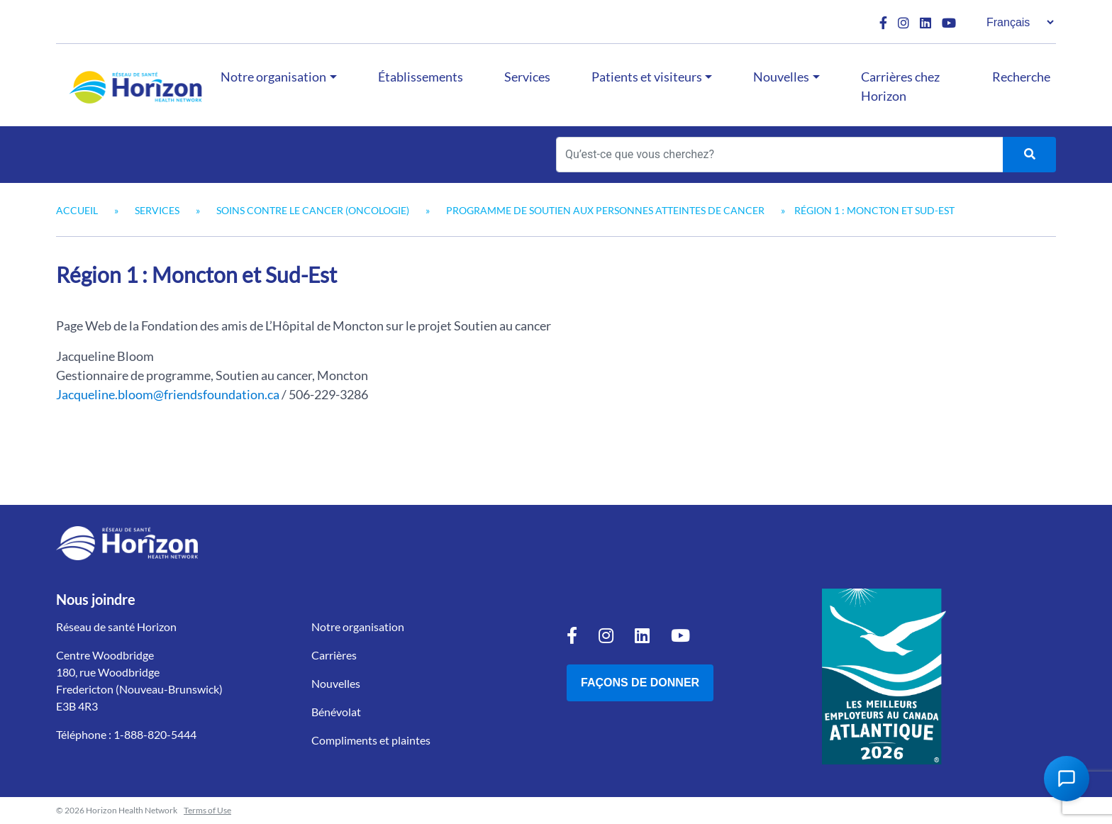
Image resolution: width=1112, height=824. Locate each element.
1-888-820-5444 (154, 734)
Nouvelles (781, 76)
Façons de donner (640, 683)
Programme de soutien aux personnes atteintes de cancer (605, 210)
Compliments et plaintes (370, 740)
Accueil (77, 210)
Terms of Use (207, 810)
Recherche (1021, 76)
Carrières (334, 655)
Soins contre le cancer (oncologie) (312, 210)
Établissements (420, 76)
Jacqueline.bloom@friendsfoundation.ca (167, 394)
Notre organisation (273, 76)
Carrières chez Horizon (900, 86)
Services (527, 76)
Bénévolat (336, 711)
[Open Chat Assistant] (1066, 778)
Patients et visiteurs (646, 76)
